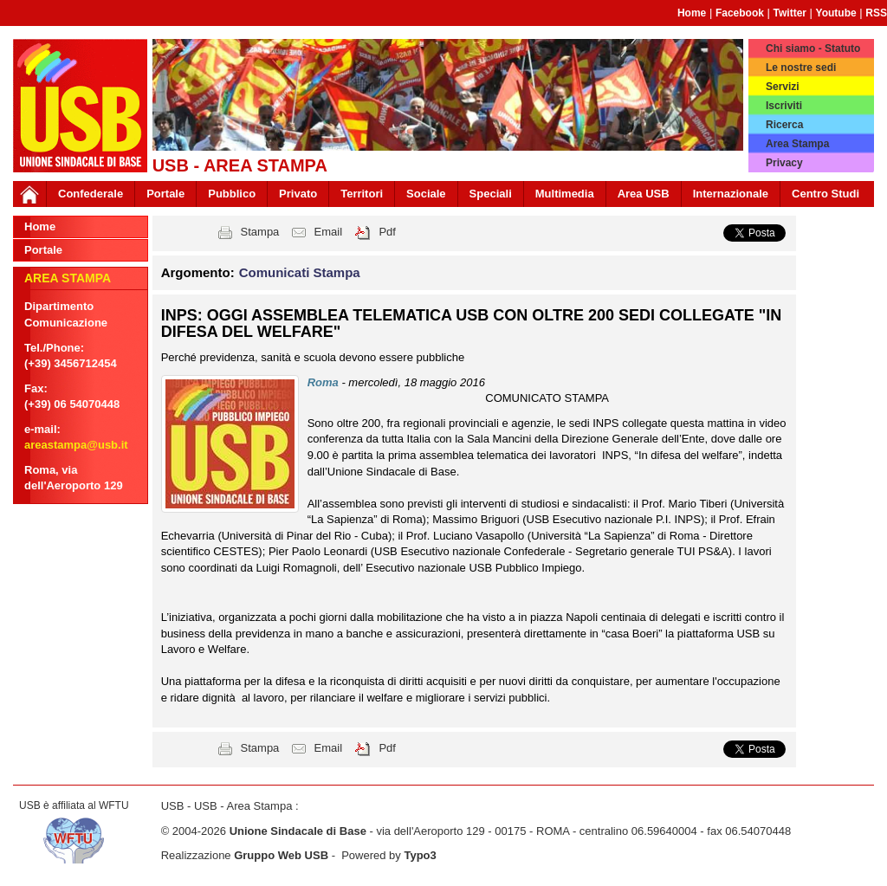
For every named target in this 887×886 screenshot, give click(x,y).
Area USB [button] (644, 193)
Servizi (783, 87)
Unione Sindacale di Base (298, 831)
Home (691, 13)
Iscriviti (784, 106)
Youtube (836, 13)
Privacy (784, 163)
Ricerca (784, 125)
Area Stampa (797, 144)
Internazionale (730, 193)
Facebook (739, 13)
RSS (876, 13)
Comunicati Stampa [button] (299, 272)
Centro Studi (825, 193)
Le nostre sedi (801, 67)
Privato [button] (298, 193)
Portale (165, 193)
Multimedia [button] (564, 193)
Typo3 (420, 855)
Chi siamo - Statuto (813, 48)
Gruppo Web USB (281, 855)
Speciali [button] (490, 193)
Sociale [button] (426, 193)
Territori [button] (361, 193)
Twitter (790, 13)
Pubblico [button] (232, 193)
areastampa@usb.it (76, 444)
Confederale (90, 193)
